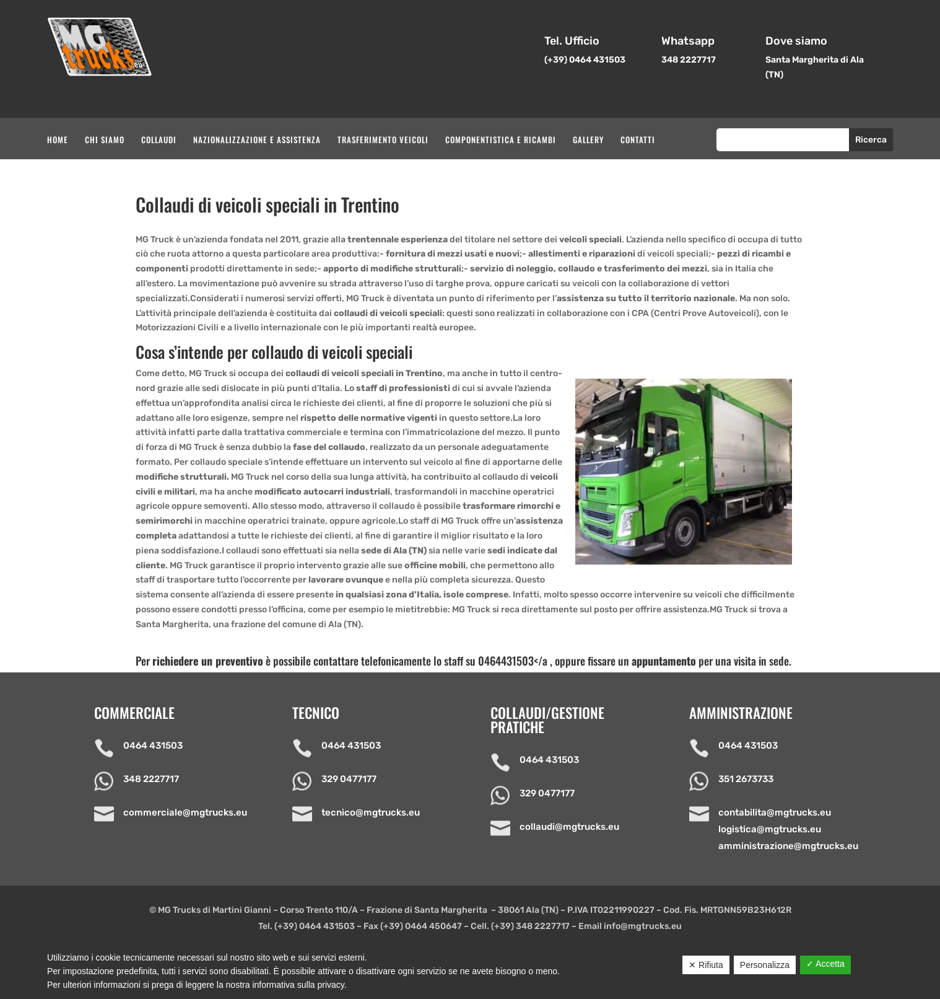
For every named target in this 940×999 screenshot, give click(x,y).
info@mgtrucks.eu (643, 926)
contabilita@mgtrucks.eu (774, 812)
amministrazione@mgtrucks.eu (788, 846)
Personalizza (765, 965)
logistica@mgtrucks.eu (769, 829)
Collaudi (158, 140)
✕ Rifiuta (706, 965)
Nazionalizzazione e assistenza (257, 140)
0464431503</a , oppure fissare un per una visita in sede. (634, 661)
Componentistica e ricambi (500, 140)
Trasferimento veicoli (383, 140)
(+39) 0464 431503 (314, 926)
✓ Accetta (825, 964)
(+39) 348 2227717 (530, 926)
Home (57, 140)
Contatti (637, 140)
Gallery (588, 140)
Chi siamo (104, 140)
